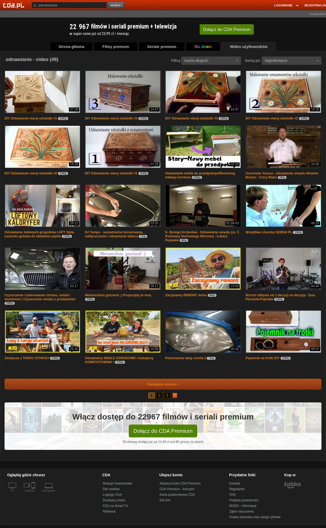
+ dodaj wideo (317, 13)
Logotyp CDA (112, 495)
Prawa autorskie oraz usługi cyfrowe (255, 517)
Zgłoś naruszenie (241, 511)
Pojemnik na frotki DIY (263, 358)
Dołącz (226, 29)
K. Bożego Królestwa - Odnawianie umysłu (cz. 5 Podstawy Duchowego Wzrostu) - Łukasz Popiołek (202, 236)
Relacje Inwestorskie (117, 483)
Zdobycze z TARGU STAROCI (27, 358)
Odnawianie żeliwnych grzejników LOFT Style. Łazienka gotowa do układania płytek (40, 234)
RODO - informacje (243, 506)
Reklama (109, 511)
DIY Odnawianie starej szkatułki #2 (272, 118)
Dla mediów (111, 489)
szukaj (116, 5)
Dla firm (165, 500)
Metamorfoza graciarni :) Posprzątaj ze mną (118, 295)
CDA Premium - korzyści (177, 489)
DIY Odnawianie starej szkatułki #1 (31, 118)
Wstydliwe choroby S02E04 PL (269, 232)
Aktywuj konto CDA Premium (180, 483)
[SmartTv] (33, 494)
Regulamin (236, 489)
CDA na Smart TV (115, 506)
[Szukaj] (69, 5)
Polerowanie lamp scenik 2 (185, 358)
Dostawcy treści (114, 500)
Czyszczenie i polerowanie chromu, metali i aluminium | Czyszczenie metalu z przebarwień (40, 297)
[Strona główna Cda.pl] (14, 5)
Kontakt (234, 483)
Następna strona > (159, 384)
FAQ (232, 495)
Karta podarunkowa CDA (177, 495)
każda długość (211, 60)
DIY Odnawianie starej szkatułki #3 (111, 118)
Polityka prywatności (243, 500)
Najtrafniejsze (292, 60)
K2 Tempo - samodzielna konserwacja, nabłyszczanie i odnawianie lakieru (114, 234)
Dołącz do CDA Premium (162, 431)
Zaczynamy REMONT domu (186, 295)
